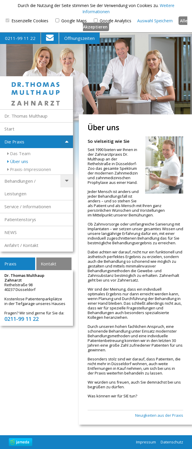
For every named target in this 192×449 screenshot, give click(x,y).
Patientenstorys (20, 219)
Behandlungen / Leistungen (19, 187)
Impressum (146, 442)
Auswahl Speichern (155, 20)
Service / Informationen (27, 206)
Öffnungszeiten (79, 38)
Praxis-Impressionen (29, 169)
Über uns (17, 161)
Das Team (18, 153)
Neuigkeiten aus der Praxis (159, 415)
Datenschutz (172, 442)
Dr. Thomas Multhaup (25, 116)
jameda (20, 442)
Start (9, 129)
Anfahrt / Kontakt (21, 245)
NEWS (10, 232)
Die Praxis (14, 142)
